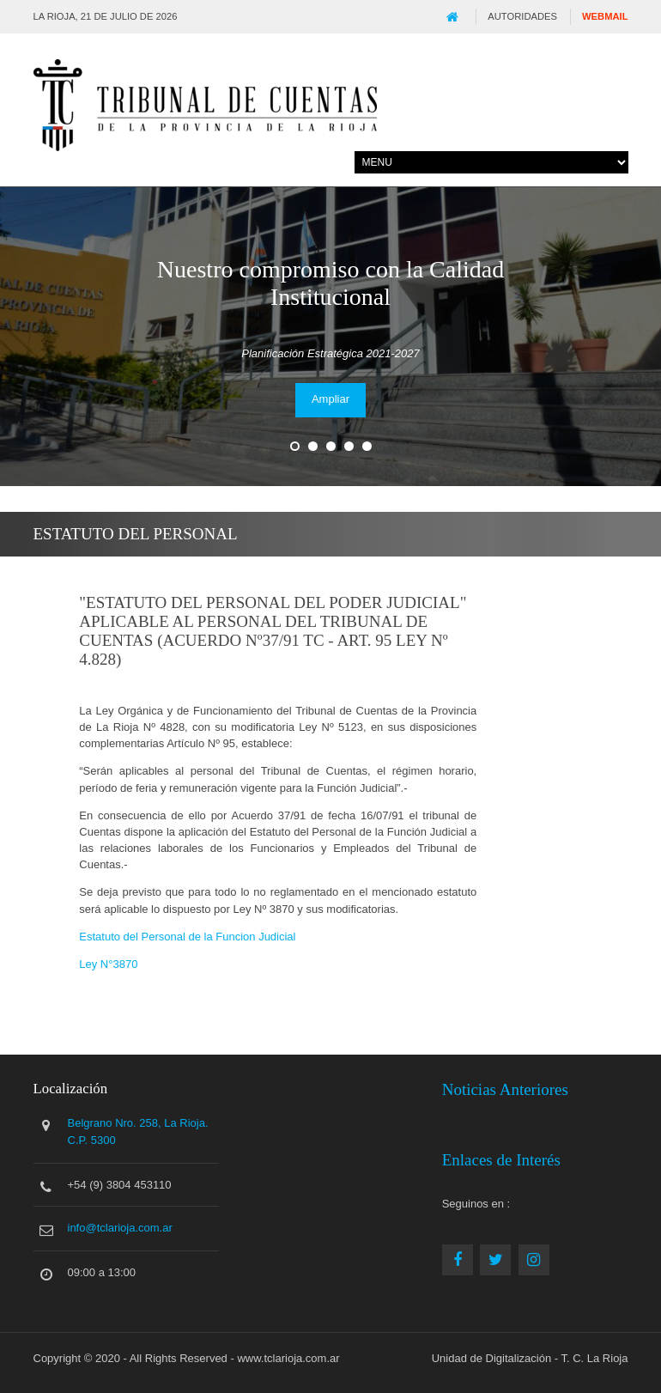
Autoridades (522, 16)
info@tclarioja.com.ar (120, 1227)
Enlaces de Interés (501, 1160)
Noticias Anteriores (505, 1089)
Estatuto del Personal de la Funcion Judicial (187, 936)
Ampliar (330, 398)
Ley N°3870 (108, 964)
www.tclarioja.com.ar (288, 1358)
